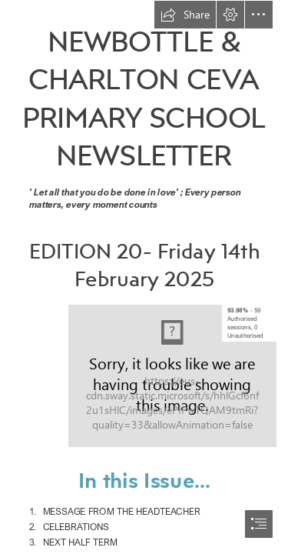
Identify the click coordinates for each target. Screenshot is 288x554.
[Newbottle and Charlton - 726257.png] (172, 376)
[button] (185, 14)
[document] (144, 277)
